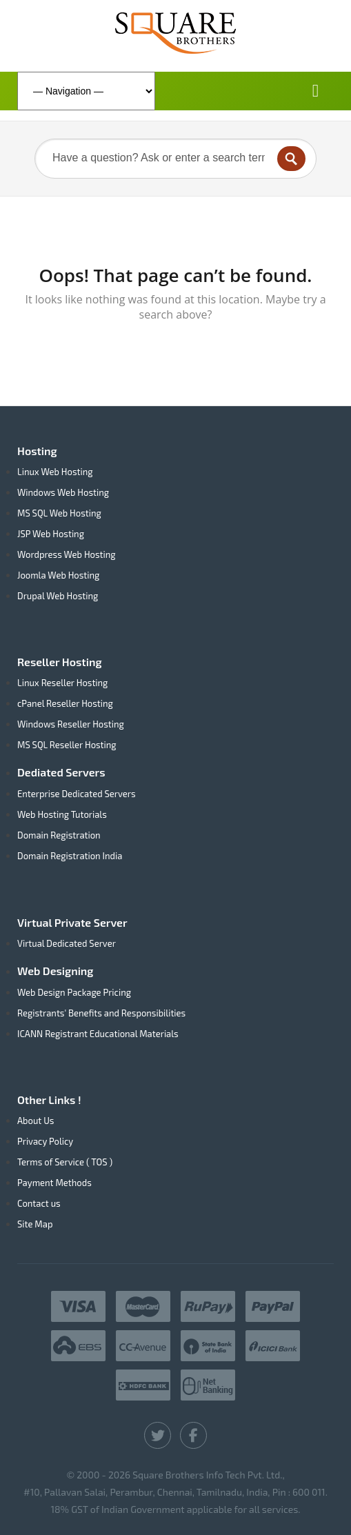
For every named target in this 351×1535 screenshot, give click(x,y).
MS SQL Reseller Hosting (67, 744)
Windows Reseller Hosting (70, 724)
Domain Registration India (69, 855)
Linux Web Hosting (55, 471)
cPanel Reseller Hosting (65, 703)
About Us (35, 1120)
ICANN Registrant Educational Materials (98, 1033)
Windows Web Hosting (63, 492)
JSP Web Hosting (50, 533)
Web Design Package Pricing (74, 992)
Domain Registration (59, 835)
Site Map (34, 1224)
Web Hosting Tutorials (62, 814)
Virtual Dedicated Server (66, 943)
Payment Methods (54, 1182)
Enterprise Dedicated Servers (76, 793)
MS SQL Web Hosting (59, 513)
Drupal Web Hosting (57, 595)
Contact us (39, 1203)
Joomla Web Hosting (58, 575)
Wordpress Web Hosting (66, 554)
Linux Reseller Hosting (62, 682)
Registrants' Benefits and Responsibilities (101, 1013)
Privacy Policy (45, 1141)
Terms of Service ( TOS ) (64, 1161)
